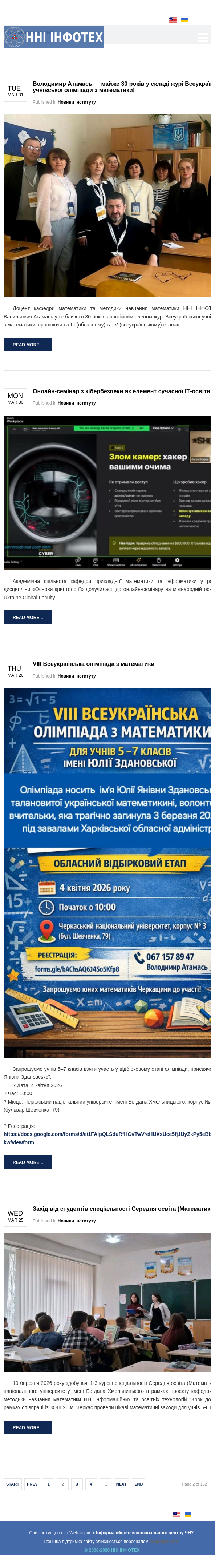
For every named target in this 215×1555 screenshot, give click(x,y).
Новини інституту (77, 102)
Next (121, 1484)
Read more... (28, 344)
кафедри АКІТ (164, 1541)
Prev (32, 1484)
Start (12, 1484)
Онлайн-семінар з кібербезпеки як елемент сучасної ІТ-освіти (121, 391)
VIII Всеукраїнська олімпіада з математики (93, 664)
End (138, 1484)
